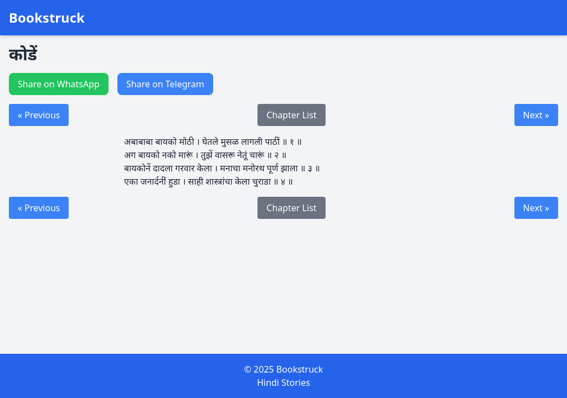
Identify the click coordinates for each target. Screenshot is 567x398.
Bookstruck (47, 18)
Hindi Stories (283, 382)
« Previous (39, 115)
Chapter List (291, 115)
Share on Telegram (165, 84)
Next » (536, 115)
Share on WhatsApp (59, 84)
